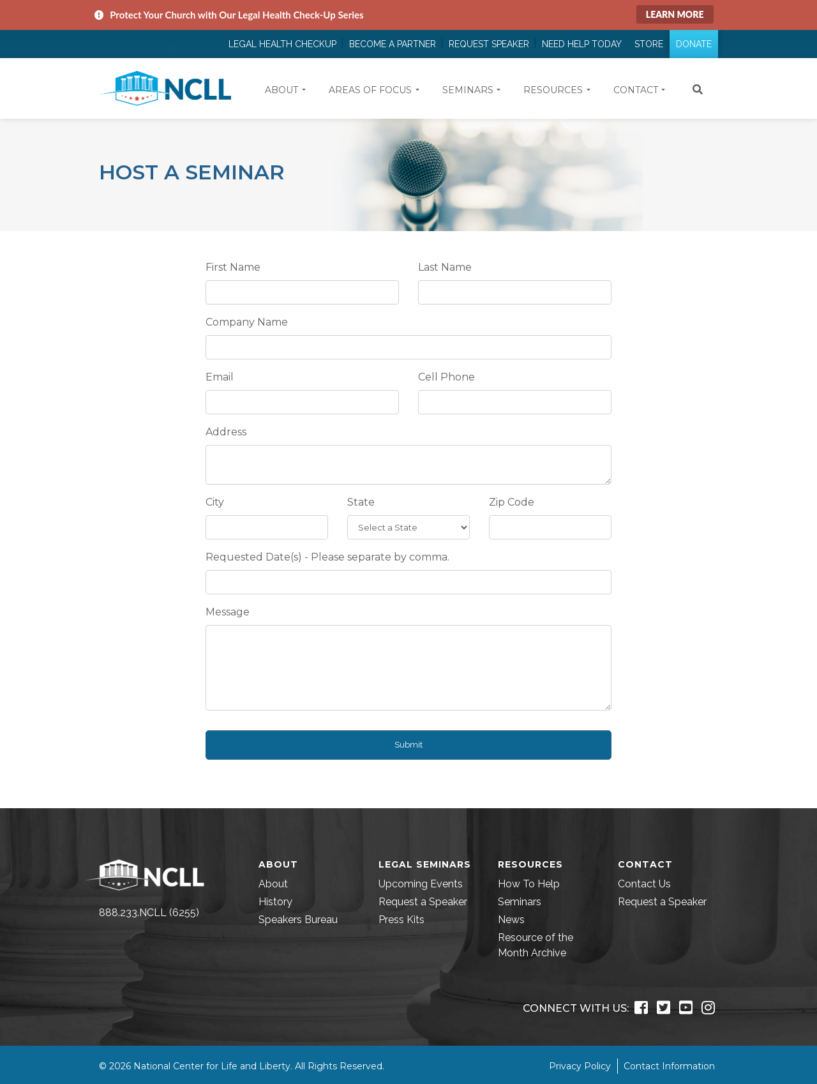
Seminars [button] (467, 90)
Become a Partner (392, 44)
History (275, 902)
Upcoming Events (421, 884)
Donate (694, 44)
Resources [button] (553, 90)
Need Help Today (582, 44)
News (511, 920)
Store (648, 44)
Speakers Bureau (298, 920)
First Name (233, 267)
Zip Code (511, 502)
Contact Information (669, 1066)
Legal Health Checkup (282, 44)
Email (220, 377)
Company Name (247, 322)
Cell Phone (446, 377)
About (273, 884)
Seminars (519, 902)
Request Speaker (489, 44)
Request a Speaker (423, 902)
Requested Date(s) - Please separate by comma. (327, 557)
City (215, 502)
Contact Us (644, 884)
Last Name (445, 267)
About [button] (281, 90)
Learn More (675, 14)
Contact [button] (635, 90)
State (361, 502)
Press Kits (401, 920)
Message (228, 612)
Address (226, 432)
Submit (408, 744)
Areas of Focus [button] (370, 90)
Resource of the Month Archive (535, 945)
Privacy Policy (580, 1066)
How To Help (529, 884)
